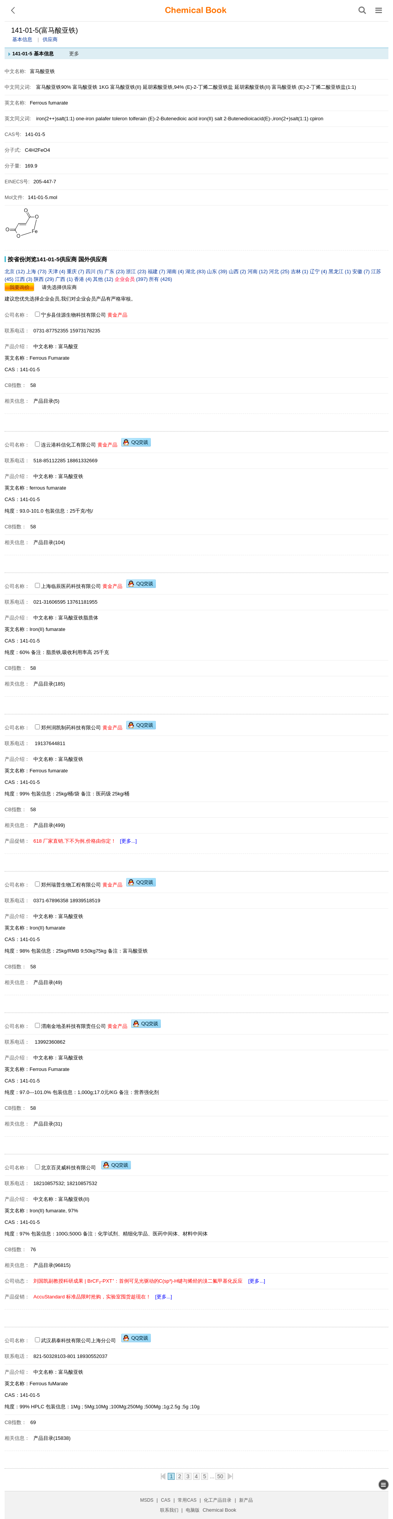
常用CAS (187, 1500)
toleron (120, 118)
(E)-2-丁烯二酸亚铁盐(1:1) (327, 87)
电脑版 (193, 1510)
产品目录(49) (47, 982)
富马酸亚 (68, 346)
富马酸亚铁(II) (125, 87)
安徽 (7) (361, 271)
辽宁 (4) (319, 271)
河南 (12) (258, 271)
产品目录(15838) (52, 1438)
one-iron (86, 118)
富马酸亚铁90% (53, 87)
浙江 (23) (136, 271)
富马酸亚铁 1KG (91, 87)
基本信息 (22, 39)
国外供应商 (92, 259)
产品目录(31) (47, 1124)
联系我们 (169, 1510)
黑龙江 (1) (340, 271)
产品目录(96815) (52, 1265)
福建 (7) (157, 271)
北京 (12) (15, 271)
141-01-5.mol (43, 197)
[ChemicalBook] (195, 10)
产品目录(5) (46, 401)
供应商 (50, 39)
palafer (104, 118)
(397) (132, 279)
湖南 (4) (176, 271)
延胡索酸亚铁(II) (252, 87)
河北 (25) (280, 271)
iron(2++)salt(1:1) (56, 118)
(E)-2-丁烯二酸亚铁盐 (209, 87)
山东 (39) (217, 271)
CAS (165, 1500)
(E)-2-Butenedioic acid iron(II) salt (185, 118)
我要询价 (20, 287)
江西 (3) (24, 279)
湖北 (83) (196, 271)
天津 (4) (57, 271)
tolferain (138, 118)
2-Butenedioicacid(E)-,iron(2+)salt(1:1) (267, 118)
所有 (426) (160, 279)
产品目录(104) (49, 542)
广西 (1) (64, 279)
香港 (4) (83, 279)
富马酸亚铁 (284, 87)
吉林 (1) (300, 271)
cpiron (316, 118)
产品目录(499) (49, 825)
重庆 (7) (76, 271)
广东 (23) (115, 271)
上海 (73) (37, 271)
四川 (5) (95, 271)
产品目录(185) (49, 684)
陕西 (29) (44, 279)
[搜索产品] (362, 10)
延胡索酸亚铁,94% (163, 87)
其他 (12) (103, 279)
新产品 (246, 1500)
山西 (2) (238, 271)
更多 (74, 53)
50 (220, 1476)
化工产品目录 (217, 1500)
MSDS (147, 1500)
